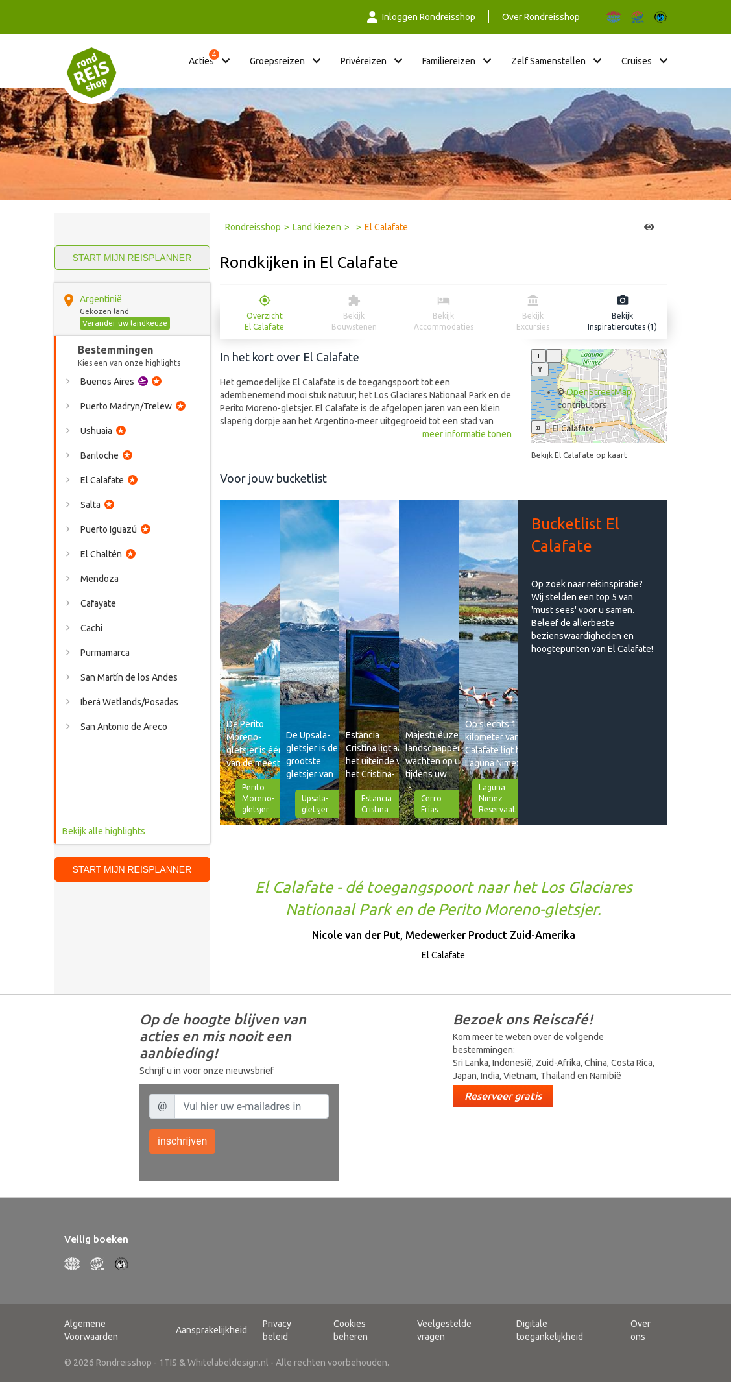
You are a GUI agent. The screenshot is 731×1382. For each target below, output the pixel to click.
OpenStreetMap (599, 392)
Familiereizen (448, 61)
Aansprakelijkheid (211, 1330)
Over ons (640, 1330)
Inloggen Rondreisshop (421, 17)
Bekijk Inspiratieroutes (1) (622, 321)
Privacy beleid (277, 1330)
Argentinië (101, 299)
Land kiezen (317, 227)
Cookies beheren (350, 1330)
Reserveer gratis (503, 1096)
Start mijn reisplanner (132, 257)
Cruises (636, 61)
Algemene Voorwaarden (91, 1330)
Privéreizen (364, 61)
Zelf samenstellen (548, 61)
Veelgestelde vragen (444, 1330)
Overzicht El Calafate (264, 321)
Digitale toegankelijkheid (549, 1330)
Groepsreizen (277, 61)
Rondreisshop (253, 227)
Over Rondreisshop (541, 17)
